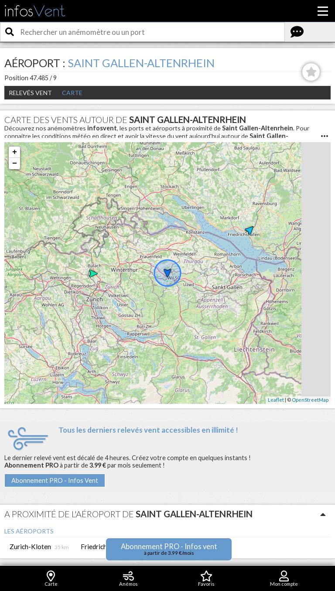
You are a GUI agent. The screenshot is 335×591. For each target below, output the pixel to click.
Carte (72, 92)
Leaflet (276, 400)
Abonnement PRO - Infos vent (169, 549)
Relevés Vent (30, 92)
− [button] (14, 163)
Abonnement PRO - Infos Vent (54, 480)
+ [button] (14, 152)
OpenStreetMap (310, 400)
